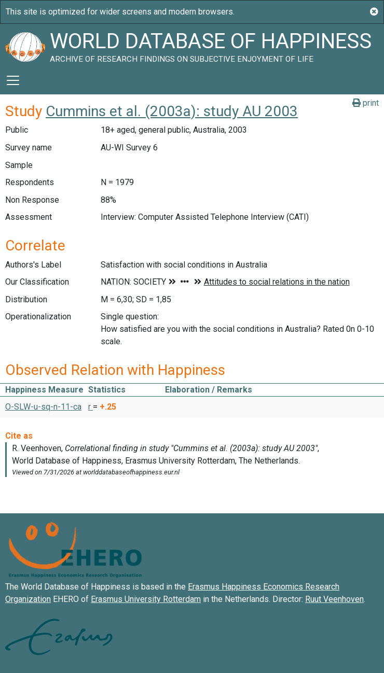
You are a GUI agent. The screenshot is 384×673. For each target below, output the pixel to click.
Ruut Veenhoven (334, 599)
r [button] (90, 407)
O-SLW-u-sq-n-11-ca (43, 407)
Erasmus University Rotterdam (146, 599)
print (365, 103)
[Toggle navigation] (13, 80)
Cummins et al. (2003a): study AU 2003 (172, 111)
